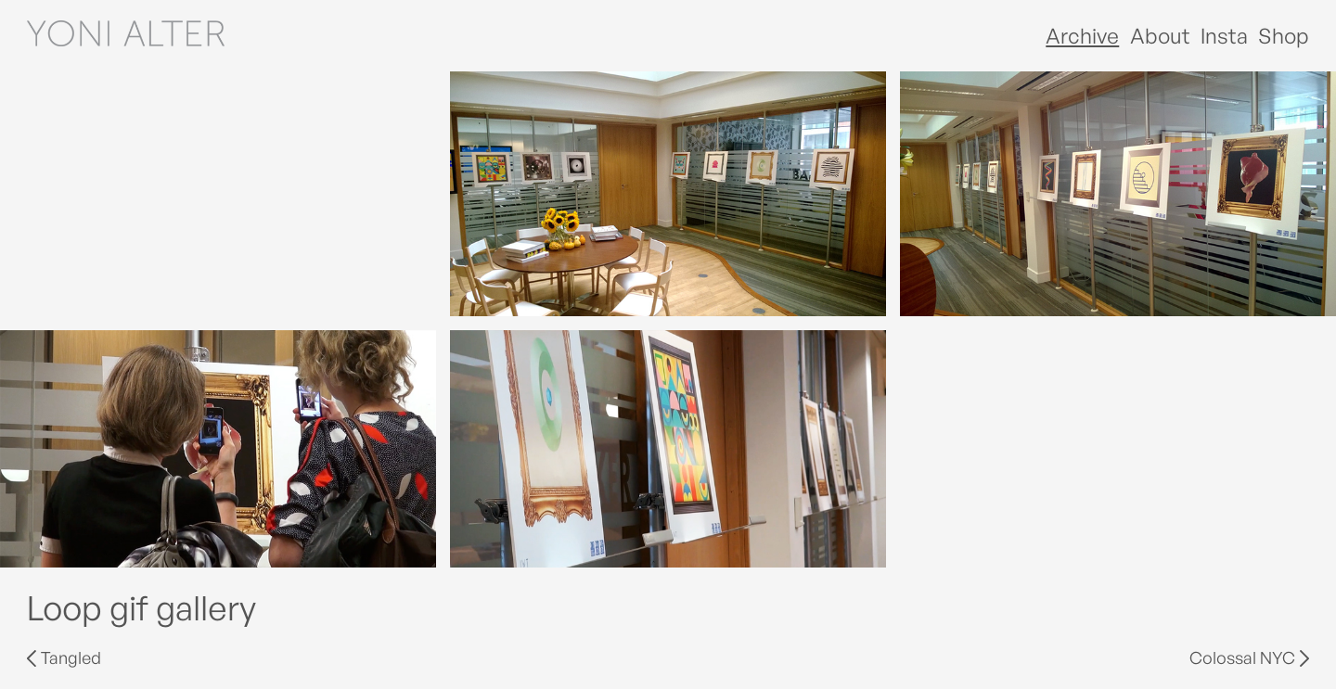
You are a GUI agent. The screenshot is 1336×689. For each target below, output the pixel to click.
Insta (1224, 35)
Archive (1082, 35)
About (1160, 35)
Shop (1283, 35)
